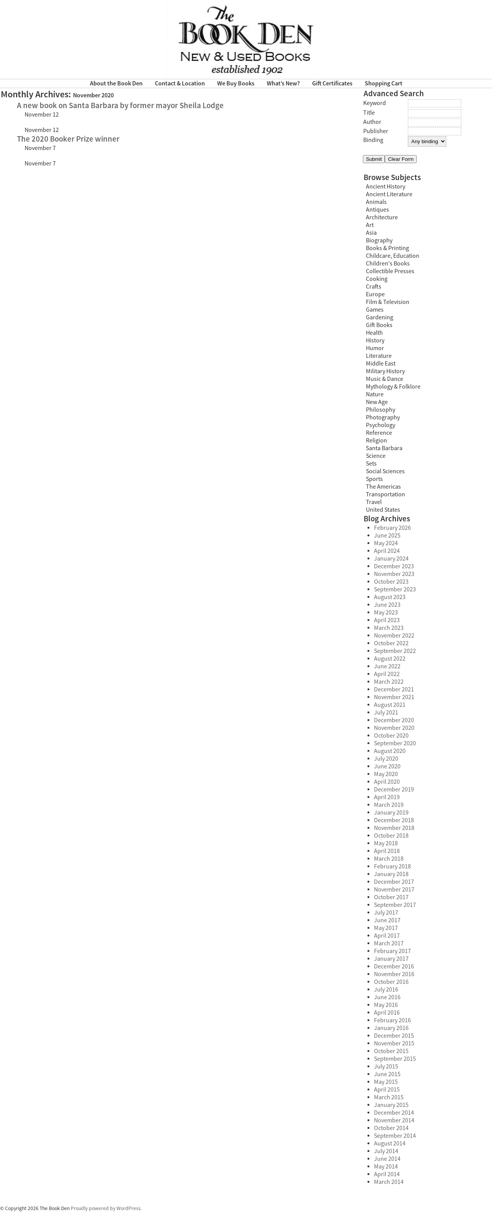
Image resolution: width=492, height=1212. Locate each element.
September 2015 (395, 1059)
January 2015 (391, 1105)
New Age (377, 402)
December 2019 (394, 789)
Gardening (379, 317)
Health (374, 333)
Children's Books (388, 263)
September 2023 (395, 589)
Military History (385, 371)
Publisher (375, 131)
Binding (373, 140)
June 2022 (387, 666)
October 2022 (391, 643)
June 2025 (387, 535)
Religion (376, 440)
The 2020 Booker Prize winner (68, 139)
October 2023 (391, 582)
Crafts (373, 286)
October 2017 (391, 897)
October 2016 (391, 982)
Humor (375, 348)
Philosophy (380, 410)
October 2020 (391, 736)
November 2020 (394, 728)
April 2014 (387, 1174)
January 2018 (391, 874)
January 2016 (391, 1028)
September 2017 (395, 905)
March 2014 (389, 1182)
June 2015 (387, 1074)
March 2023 (389, 628)
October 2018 (391, 836)
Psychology (380, 425)
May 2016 (386, 1005)
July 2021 (386, 712)
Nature (375, 394)
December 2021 (394, 689)
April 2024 (387, 551)
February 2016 (392, 1020)
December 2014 (394, 1113)
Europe (375, 294)
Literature (379, 356)
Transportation (385, 494)
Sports (374, 479)
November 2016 (394, 974)
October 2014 (391, 1128)
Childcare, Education (392, 256)
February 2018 (392, 866)
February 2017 (392, 951)
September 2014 (395, 1136)
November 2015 (394, 1043)
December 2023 (394, 566)
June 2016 (387, 997)
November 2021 (394, 697)
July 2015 (386, 1066)
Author (372, 122)
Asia (371, 233)
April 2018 (387, 851)
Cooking (376, 279)
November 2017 (394, 889)
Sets (371, 463)
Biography (379, 240)
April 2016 (387, 1013)
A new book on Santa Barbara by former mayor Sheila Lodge (120, 105)
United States (383, 510)
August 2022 (390, 659)
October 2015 (391, 1051)
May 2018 (386, 843)
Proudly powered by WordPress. (106, 1208)
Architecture (382, 217)
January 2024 (391, 559)
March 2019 (389, 805)
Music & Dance (384, 379)
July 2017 (386, 913)
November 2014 (394, 1120)
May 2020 (386, 774)
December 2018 (394, 820)
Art (370, 225)
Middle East (381, 363)
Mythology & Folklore (393, 387)
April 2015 (387, 1089)
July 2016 (386, 989)
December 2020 (394, 720)
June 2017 (387, 920)
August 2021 (390, 705)
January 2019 (391, 812)
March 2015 (389, 1097)
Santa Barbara (384, 448)
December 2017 (394, 882)
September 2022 (395, 651)
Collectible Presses (390, 271)
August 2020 (390, 751)
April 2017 (387, 936)
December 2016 (394, 966)
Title (369, 113)
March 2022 (389, 682)
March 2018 (389, 859)
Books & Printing (387, 248)
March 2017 (389, 943)
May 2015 (386, 1082)
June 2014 (387, 1159)
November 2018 (394, 828)
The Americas (383, 487)
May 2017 (386, 928)
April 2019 (387, 797)
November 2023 (394, 574)
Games (375, 310)
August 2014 (390, 1143)
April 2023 (387, 620)
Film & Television (387, 302)
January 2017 (391, 959)
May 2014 (386, 1166)
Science (376, 456)
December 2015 (394, 1036)
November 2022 (394, 635)
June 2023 (387, 605)
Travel (374, 502)
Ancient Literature (389, 194)
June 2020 (387, 766)
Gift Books (379, 325)
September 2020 (395, 743)
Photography (383, 417)
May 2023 (386, 612)
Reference (379, 433)
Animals (376, 202)
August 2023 (390, 597)
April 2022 (387, 674)
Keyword (374, 103)
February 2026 (392, 528)
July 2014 (386, 1151)
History (375, 340)
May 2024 (386, 543)
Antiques (377, 210)
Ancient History (385, 186)
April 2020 (387, 782)
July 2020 (386, 759)
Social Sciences (385, 471)
